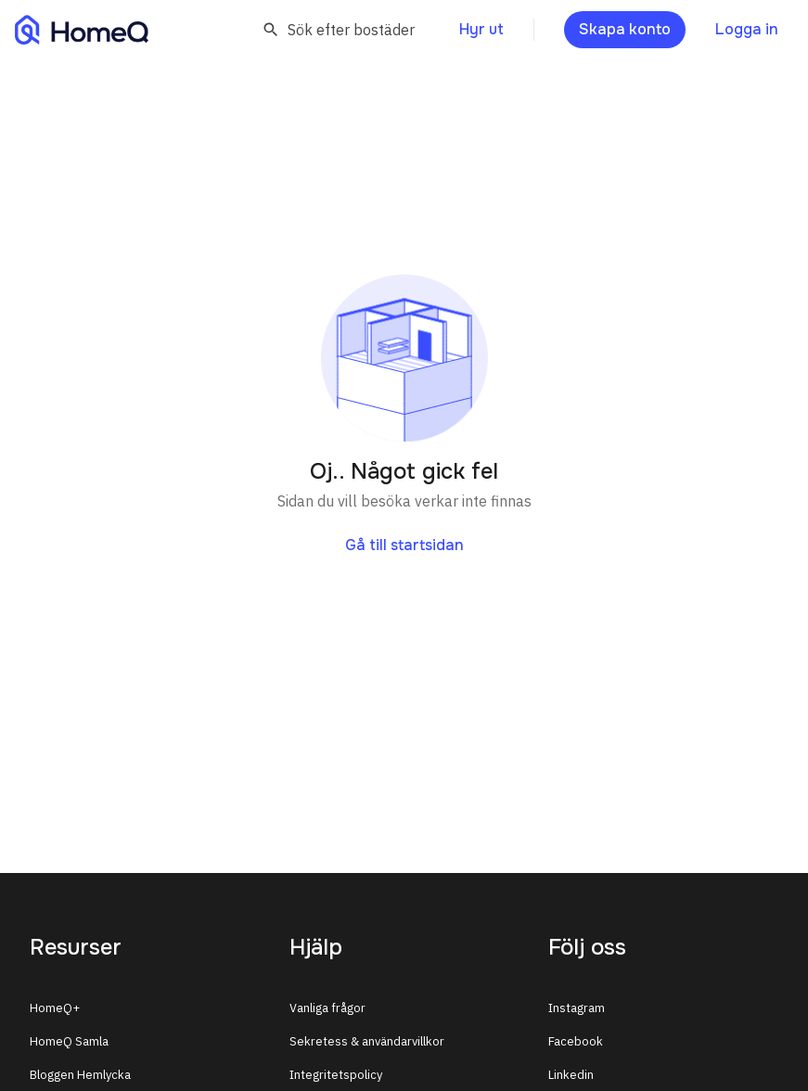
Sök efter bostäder (338, 29)
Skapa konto (625, 29)
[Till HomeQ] (81, 30)
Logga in (746, 29)
